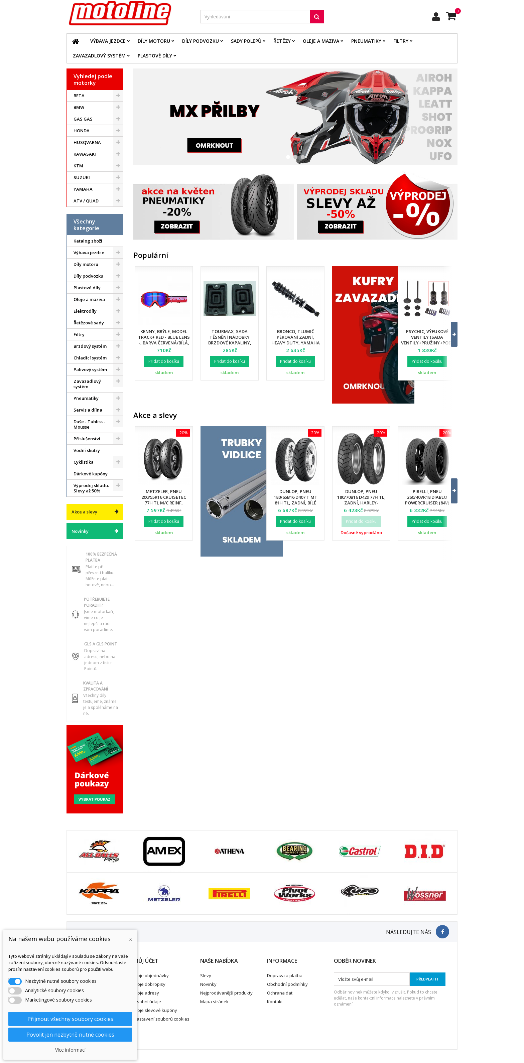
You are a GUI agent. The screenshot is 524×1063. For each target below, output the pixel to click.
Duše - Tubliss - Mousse (89, 424)
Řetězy (282, 41)
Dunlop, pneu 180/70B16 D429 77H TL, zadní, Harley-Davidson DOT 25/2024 (361, 499)
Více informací (70, 1050)
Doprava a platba (284, 975)
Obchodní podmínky (287, 984)
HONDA (82, 131)
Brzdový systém (90, 346)
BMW (79, 107)
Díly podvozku (200, 41)
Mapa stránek (214, 1002)
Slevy (205, 975)
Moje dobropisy (149, 984)
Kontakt (275, 1002)
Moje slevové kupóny (155, 1010)
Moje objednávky (151, 975)
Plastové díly (155, 55)
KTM (78, 166)
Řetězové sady (89, 323)
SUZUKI (82, 177)
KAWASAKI (85, 154)
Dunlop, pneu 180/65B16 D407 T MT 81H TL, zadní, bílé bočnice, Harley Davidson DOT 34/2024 (295, 502)
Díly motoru (154, 41)
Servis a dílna (88, 410)
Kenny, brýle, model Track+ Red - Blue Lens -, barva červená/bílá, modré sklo (164, 339)
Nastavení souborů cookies (161, 1019)
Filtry (400, 41)
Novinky (80, 531)
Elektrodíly (85, 311)
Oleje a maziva (321, 41)
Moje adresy (146, 993)
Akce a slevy (84, 512)
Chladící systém (90, 358)
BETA (79, 96)
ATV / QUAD (86, 201)
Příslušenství (87, 439)
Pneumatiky (366, 41)
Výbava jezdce (108, 41)
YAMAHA (83, 189)
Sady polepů (246, 41)
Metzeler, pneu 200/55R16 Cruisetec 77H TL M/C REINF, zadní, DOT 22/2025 (163, 499)
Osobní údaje (147, 1002)
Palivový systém (90, 369)
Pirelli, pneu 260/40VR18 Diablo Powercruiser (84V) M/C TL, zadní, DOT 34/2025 (427, 502)
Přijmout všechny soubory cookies (70, 1019)
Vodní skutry (87, 450)
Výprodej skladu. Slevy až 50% (91, 488)
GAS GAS (83, 119)
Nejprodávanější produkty (226, 993)
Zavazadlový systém (99, 55)
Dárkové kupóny (91, 474)
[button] (449, 334)
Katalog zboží (88, 241)
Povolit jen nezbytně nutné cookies (70, 1034)
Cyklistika (84, 462)
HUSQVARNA (87, 142)
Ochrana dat (279, 993)
